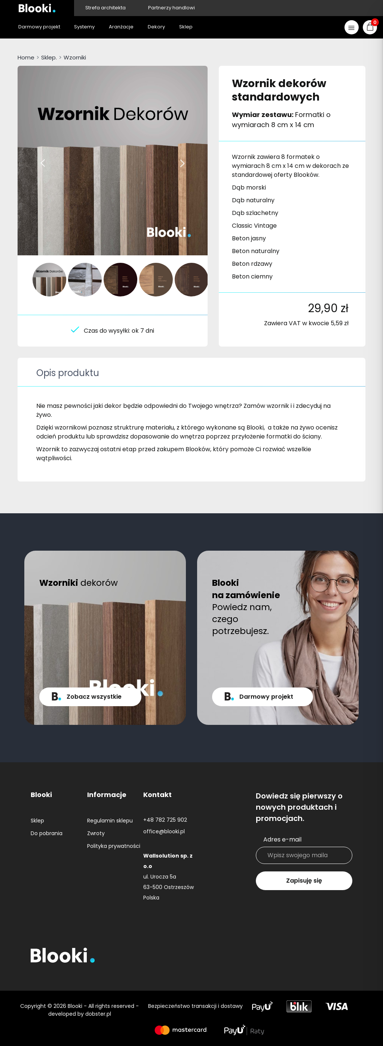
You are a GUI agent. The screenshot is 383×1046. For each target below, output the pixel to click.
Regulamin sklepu (110, 820)
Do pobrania (46, 833)
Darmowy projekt (266, 696)
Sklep (37, 820)
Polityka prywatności (113, 846)
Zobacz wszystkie (94, 696)
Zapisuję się (304, 880)
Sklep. (49, 57)
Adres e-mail (282, 839)
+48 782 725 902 (165, 820)
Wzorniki (75, 57)
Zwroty (96, 833)
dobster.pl (98, 1014)
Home (26, 57)
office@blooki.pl (164, 831)
